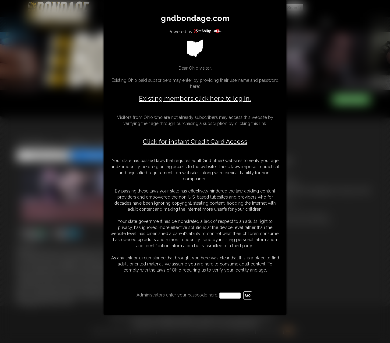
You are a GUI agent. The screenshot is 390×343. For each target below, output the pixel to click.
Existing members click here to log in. (195, 98)
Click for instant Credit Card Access (195, 142)
